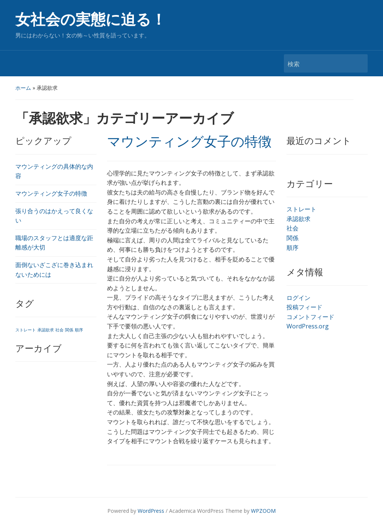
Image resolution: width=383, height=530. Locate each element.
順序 (292, 247)
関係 (292, 238)
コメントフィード (310, 317)
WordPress (151, 510)
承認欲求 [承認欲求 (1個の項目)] (45, 330)
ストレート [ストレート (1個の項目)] (25, 330)
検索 (358, 63)
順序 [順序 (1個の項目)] (79, 330)
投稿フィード (304, 307)
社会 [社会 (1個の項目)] (59, 330)
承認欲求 (298, 219)
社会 (292, 228)
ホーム (23, 87)
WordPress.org (308, 326)
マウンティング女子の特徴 (51, 193)
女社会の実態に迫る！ (90, 19)
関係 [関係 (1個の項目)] (69, 330)
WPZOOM (263, 510)
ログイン (298, 298)
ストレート (301, 209)
